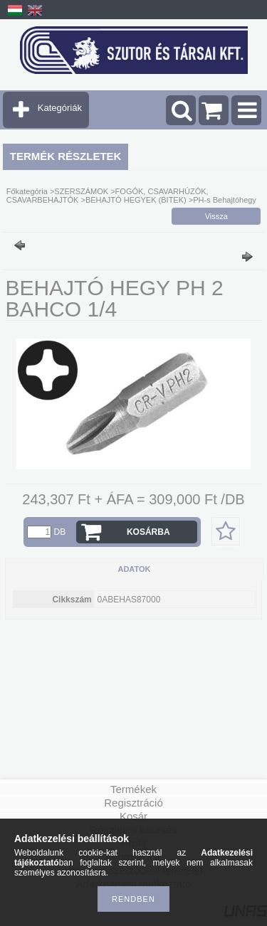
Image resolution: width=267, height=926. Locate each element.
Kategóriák (60, 107)
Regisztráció (133, 803)
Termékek (133, 789)
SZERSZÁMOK (81, 191)
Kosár (133, 816)
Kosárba (148, 532)
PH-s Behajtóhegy (224, 200)
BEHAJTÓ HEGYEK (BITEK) (137, 200)
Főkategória (27, 191)
